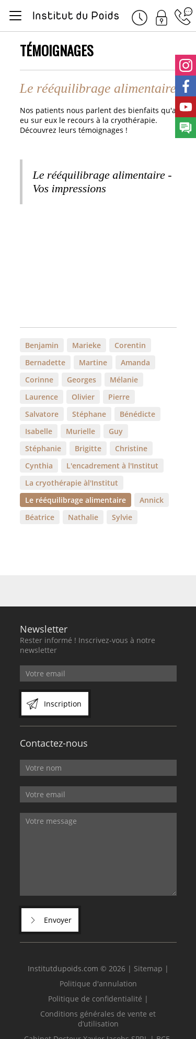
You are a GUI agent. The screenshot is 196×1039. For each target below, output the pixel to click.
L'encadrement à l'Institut (112, 466)
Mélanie (124, 380)
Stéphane (89, 414)
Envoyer (58, 920)
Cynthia (39, 466)
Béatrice (39, 517)
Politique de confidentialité (95, 999)
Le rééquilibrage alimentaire (75, 500)
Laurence (41, 397)
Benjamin (42, 345)
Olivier (83, 397)
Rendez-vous (139, 16)
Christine (131, 448)
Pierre (119, 397)
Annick (152, 500)
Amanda (135, 362)
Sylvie (122, 517)
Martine (93, 362)
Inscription (63, 704)
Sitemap (148, 968)
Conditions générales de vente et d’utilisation (98, 1019)
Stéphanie (43, 448)
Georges (81, 380)
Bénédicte (137, 414)
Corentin (130, 345)
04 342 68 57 (183, 16)
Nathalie (83, 517)
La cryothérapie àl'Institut (71, 483)
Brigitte (88, 448)
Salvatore (42, 414)
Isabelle (38, 431)
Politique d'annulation (98, 983)
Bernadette (45, 362)
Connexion (161, 16)
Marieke (86, 345)
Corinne (39, 380)
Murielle (80, 431)
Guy (116, 431)
